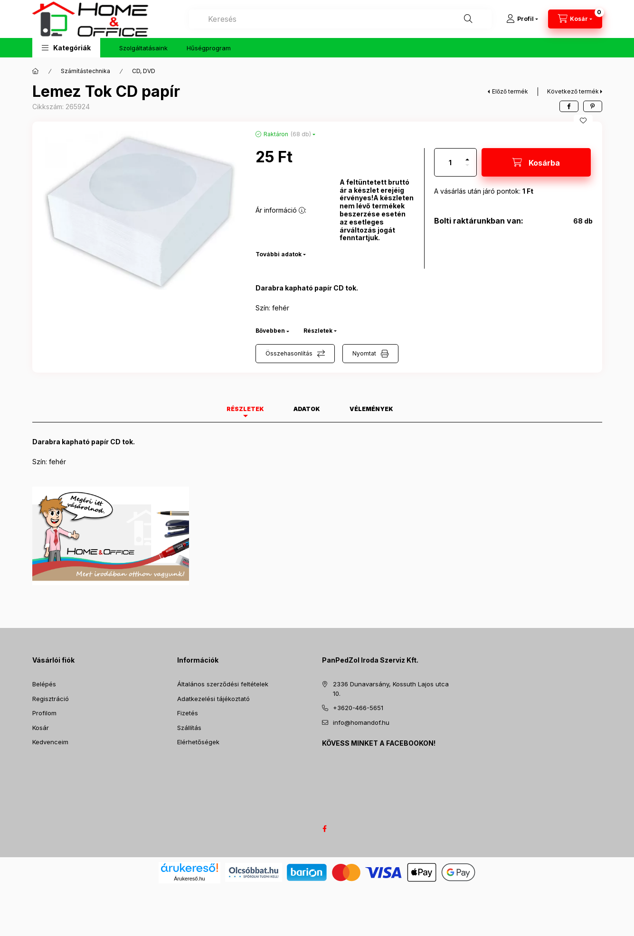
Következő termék (573, 91)
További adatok (278, 254)
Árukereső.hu (189, 878)
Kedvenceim (50, 742)
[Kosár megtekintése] (575, 18)
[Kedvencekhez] (583, 120)
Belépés (44, 684)
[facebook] (568, 106)
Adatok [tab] (306, 408)
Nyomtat (364, 353)
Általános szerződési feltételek (222, 684)
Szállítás (189, 727)
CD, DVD (143, 71)
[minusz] (467, 169)
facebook (324, 828)
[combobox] (340, 18)
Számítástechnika (85, 71)
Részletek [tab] (245, 408)
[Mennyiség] (450, 162)
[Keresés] (468, 19)
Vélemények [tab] (371, 408)
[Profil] (522, 18)
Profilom (44, 713)
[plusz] (467, 155)
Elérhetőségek (198, 742)
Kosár (40, 727)
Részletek (317, 330)
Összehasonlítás (288, 353)
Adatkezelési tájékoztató (213, 698)
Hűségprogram (209, 48)
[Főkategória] (35, 71)
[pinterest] (592, 106)
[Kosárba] (536, 162)
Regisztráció (50, 698)
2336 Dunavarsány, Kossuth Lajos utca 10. (391, 688)
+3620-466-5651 (358, 707)
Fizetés (187, 713)
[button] (66, 47)
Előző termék (510, 91)
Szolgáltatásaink (143, 48)
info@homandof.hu (361, 722)
